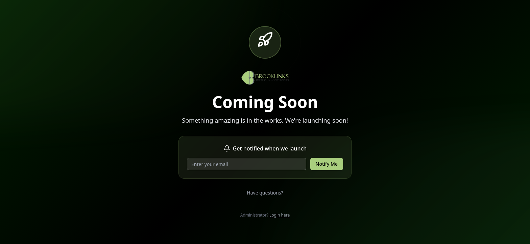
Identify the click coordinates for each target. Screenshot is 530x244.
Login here (279, 215)
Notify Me (327, 164)
